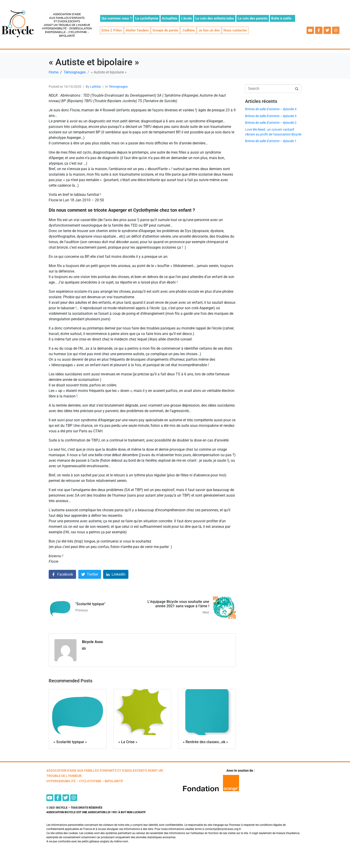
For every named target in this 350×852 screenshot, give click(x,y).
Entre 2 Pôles (112, 30)
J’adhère (188, 30)
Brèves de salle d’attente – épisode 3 (270, 116)
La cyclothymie (146, 18)
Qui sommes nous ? (117, 18)
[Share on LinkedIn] (115, 574)
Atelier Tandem (137, 30)
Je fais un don (209, 30)
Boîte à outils (281, 18)
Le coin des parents (253, 18)
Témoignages (118, 86)
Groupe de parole (165, 30)
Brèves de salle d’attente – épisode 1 (270, 141)
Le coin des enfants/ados (214, 18)
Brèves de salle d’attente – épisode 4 (270, 109)
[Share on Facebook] (62, 574)
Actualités (170, 18)
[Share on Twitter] (89, 574)
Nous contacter (235, 30)
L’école (186, 18)
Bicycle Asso (92, 642)
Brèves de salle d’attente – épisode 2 (270, 122)
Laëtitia (95, 86)
